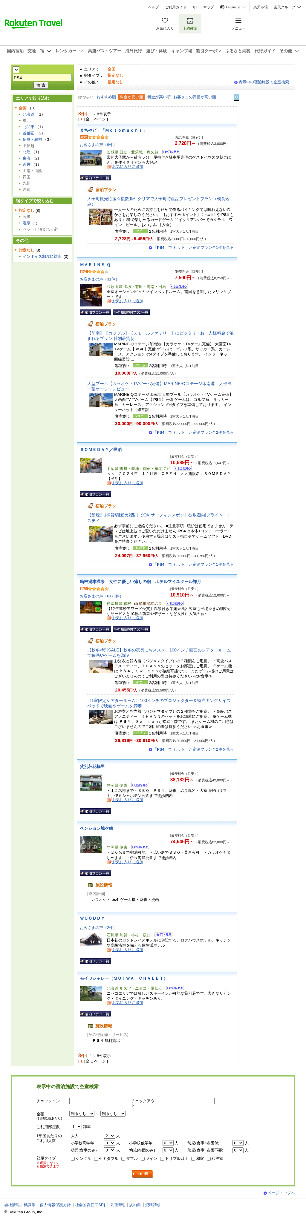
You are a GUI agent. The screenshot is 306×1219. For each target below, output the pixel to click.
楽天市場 (260, 7)
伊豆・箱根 (32, 139)
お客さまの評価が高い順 (194, 97)
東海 (26, 158)
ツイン (151, 1158)
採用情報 (117, 1205)
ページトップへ (281, 1193)
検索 (143, 1174)
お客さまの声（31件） (99, 279)
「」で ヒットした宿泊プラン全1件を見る (193, 247)
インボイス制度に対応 (42, 256)
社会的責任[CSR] (90, 1205)
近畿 (26, 164)
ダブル (132, 1158)
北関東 (28, 127)
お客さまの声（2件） (98, 927)
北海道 (28, 114)
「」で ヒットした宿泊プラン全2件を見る (193, 432)
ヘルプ (153, 7)
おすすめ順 (106, 97)
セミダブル (108, 1158)
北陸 (26, 152)
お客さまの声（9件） (98, 144)
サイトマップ (203, 7)
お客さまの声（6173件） (101, 596)
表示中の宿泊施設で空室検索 (263, 82)
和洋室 (217, 1158)
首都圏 (28, 133)
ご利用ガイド (175, 7)
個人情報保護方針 (55, 1205)
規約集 (135, 1205)
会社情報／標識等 (19, 1205)
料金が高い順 (159, 97)
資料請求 (153, 1205)
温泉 (26, 223)
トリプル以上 (176, 1158)
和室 (200, 1158)
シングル (83, 1158)
